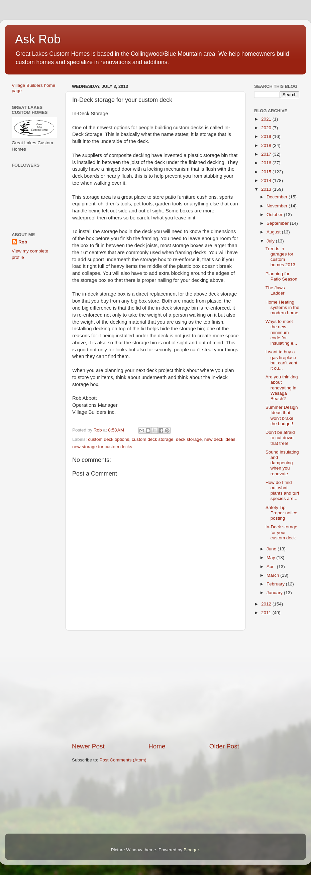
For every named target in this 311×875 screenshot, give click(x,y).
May (271, 557)
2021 (267, 119)
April (272, 566)
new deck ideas (219, 439)
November (278, 205)
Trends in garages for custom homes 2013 (280, 257)
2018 (267, 145)
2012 (267, 603)
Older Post (224, 746)
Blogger (191, 849)
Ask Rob (38, 39)
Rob (22, 241)
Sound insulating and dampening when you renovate (282, 463)
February (276, 583)
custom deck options (108, 439)
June (272, 548)
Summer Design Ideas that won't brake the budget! (282, 415)
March (273, 575)
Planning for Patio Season (281, 276)
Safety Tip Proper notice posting (281, 513)
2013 (267, 189)
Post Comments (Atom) (123, 759)
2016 (267, 162)
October (275, 214)
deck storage (189, 439)
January (275, 592)
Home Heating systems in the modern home (282, 307)
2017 (267, 154)
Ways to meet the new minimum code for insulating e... (281, 332)
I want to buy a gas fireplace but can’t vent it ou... (281, 360)
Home (156, 746)
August (274, 231)
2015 (267, 171)
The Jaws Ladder (275, 290)
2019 (267, 136)
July (271, 240)
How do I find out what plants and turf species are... (282, 490)
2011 (267, 612)
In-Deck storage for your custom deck (281, 532)
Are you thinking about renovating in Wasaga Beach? (282, 387)
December (278, 196)
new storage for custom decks (102, 446)
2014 (267, 180)
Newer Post (88, 746)
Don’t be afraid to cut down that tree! (280, 438)
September (278, 223)
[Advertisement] (155, 686)
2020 (267, 127)
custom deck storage (153, 439)
